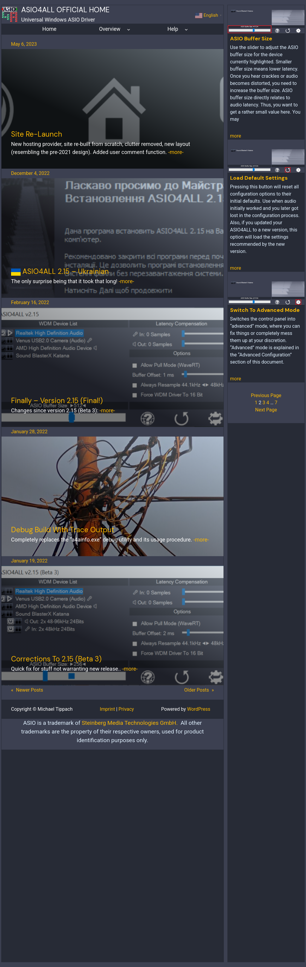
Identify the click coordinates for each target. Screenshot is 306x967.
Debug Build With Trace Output (62, 529)
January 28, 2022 (29, 431)
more (235, 136)
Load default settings (259, 177)
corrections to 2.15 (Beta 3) (56, 659)
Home (49, 29)
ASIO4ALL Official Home (65, 9)
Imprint (107, 709)
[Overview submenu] (128, 29)
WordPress (198, 709)
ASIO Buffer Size (251, 38)
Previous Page (266, 395)
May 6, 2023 (24, 44)
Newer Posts (27, 690)
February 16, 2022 (30, 302)
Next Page (266, 410)
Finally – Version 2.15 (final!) (57, 400)
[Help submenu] (186, 29)
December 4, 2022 (30, 173)
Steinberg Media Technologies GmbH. (130, 722)
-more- (175, 152)
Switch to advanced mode (265, 310)
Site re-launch (36, 134)
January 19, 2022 (29, 561)
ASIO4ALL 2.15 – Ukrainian (60, 271)
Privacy (126, 709)
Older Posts (199, 690)
